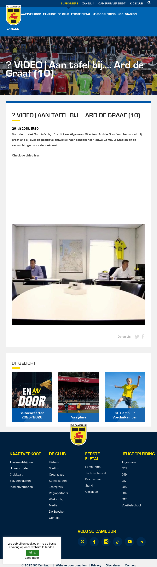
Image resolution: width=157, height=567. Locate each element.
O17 (124, 481)
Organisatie (56, 475)
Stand (89, 486)
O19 (124, 475)
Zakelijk (88, 3)
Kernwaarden (58, 481)
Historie (54, 462)
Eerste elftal (80, 14)
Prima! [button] (32, 552)
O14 (124, 493)
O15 (124, 487)
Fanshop (49, 14)
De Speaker (57, 512)
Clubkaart (16, 475)
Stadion (54, 468)
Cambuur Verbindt (111, 3)
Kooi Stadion (127, 14)
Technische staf (95, 473)
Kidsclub (136, 3)
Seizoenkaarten (20, 481)
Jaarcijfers (56, 487)
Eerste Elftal (92, 456)
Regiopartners (58, 493)
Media (53, 505)
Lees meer (32, 557)
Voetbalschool (131, 505)
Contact (54, 518)
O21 (124, 468)
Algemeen (129, 462)
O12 (124, 499)
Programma (93, 479)
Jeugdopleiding (104, 14)
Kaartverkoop (30, 14)
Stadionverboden (21, 487)
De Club (63, 14)
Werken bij (56, 499)
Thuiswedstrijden (21, 462)
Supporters (69, 3)
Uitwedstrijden (19, 468)
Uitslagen (91, 492)
